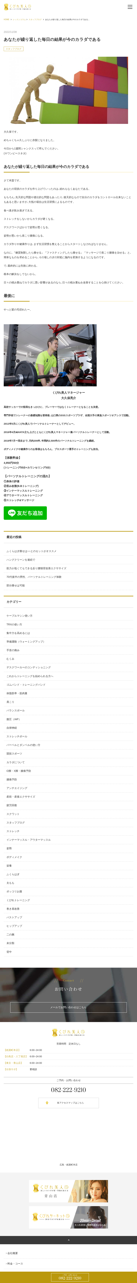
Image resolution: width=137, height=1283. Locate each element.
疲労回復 (12, 805)
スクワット (13, 813)
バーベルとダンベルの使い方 (23, 744)
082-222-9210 (70, 1277)
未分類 (10, 943)
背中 (9, 951)
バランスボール (16, 710)
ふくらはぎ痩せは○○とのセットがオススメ (32, 551)
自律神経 (12, 727)
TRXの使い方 (14, 624)
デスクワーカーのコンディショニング (29, 667)
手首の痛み (13, 650)
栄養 (9, 865)
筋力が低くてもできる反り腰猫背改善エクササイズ (36, 568)
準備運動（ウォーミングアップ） (26, 641)
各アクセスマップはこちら (70, 1102)
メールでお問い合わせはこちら (68, 1007)
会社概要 (12, 1253)
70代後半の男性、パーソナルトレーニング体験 (34, 576)
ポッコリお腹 (14, 891)
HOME (6, 19)
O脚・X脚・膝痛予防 (19, 770)
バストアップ (14, 917)
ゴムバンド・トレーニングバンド (26, 684)
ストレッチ (13, 831)
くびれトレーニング (18, 900)
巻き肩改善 (13, 908)
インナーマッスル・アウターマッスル (29, 839)
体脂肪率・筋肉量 (17, 693)
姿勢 (9, 848)
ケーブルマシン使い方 (20, 615)
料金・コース (15, 1263)
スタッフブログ (35, 19)
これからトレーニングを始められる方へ (30, 676)
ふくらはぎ (13, 874)
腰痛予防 (12, 779)
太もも (10, 882)
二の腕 (10, 934)
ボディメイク (14, 857)
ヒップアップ (14, 925)
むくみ (10, 658)
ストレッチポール (17, 736)
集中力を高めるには (18, 633)
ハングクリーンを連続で (21, 559)
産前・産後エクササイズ (21, 796)
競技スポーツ (14, 753)
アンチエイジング (17, 788)
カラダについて (16, 762)
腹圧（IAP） (14, 719)
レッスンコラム (19, 19)
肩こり (10, 701)
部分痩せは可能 (16, 585)
